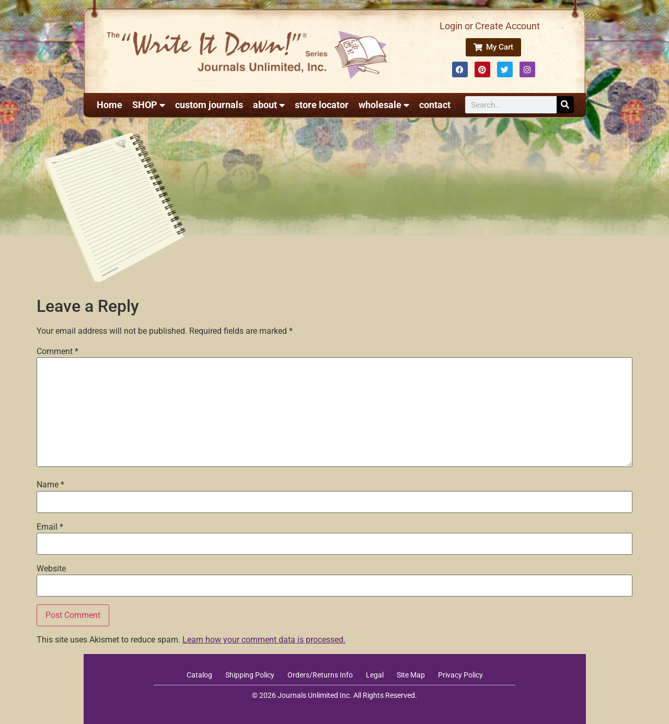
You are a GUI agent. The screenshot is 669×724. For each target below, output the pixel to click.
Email (50, 527)
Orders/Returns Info (320, 675)
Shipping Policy (249, 675)
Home (109, 104)
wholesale (384, 105)
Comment (57, 351)
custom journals (209, 104)
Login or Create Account (490, 25)
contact (435, 104)
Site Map (411, 675)
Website (51, 569)
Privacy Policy (460, 675)
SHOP (148, 105)
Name (50, 485)
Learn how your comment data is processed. (263, 640)
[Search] (565, 104)
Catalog (199, 675)
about (269, 105)
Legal (375, 675)
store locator (322, 104)
